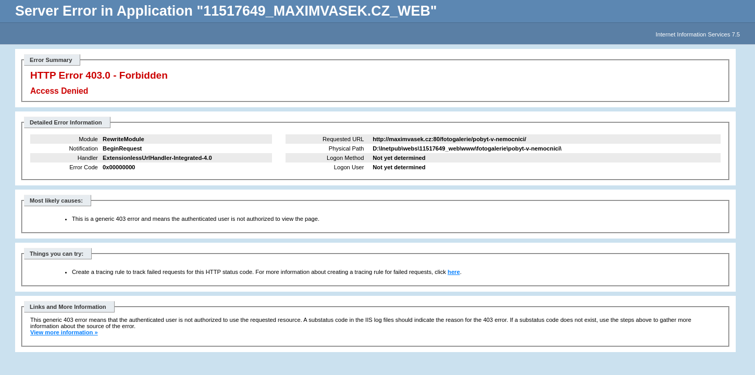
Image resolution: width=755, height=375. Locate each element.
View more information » (64, 332)
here (454, 272)
